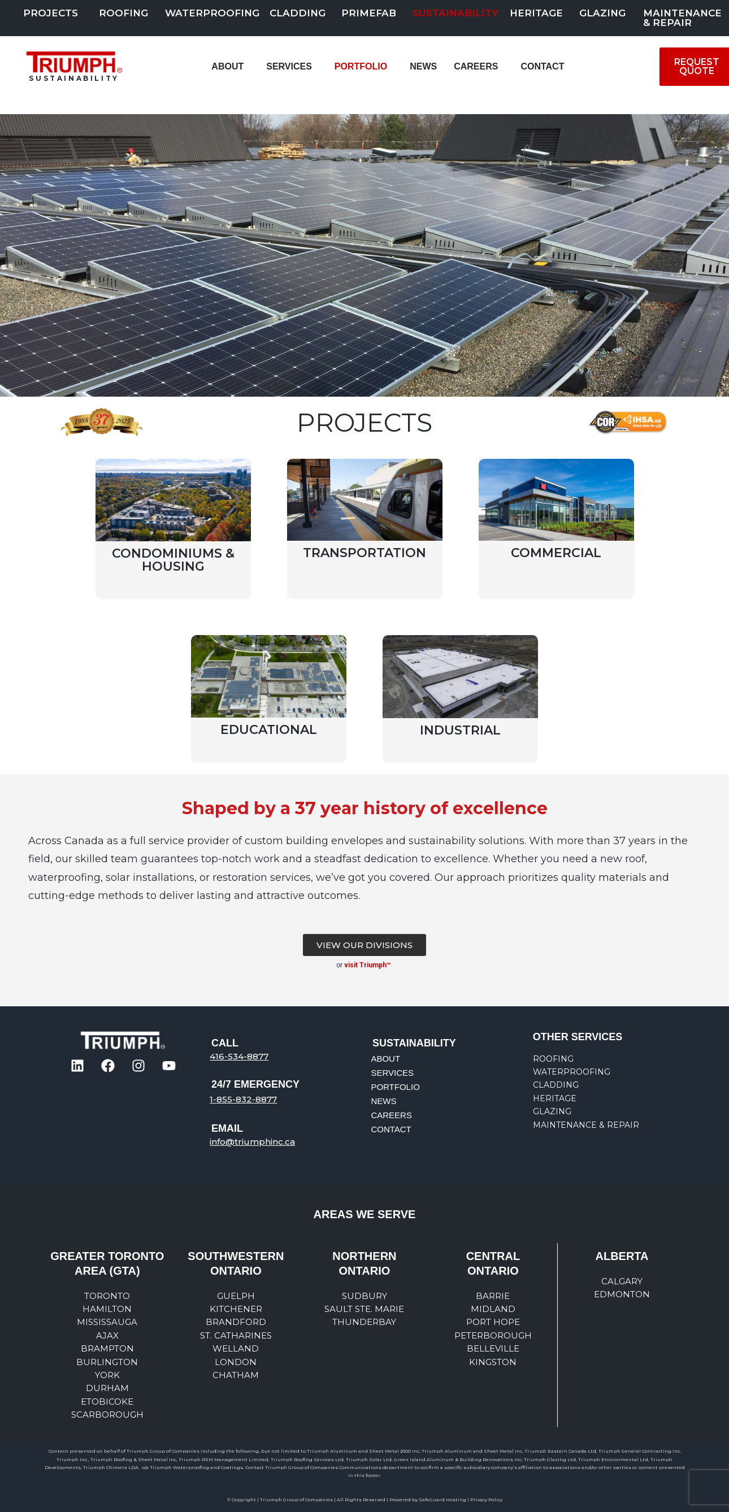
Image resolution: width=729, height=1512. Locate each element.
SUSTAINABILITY (455, 13)
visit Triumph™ (368, 965)
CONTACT (542, 66)
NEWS (423, 66)
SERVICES (289, 66)
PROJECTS (50, 13)
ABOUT (227, 66)
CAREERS (476, 66)
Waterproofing (212, 13)
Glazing (602, 13)
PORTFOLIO (361, 66)
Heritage (536, 13)
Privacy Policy (486, 1499)
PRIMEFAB (368, 13)
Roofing (123, 13)
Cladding (298, 13)
